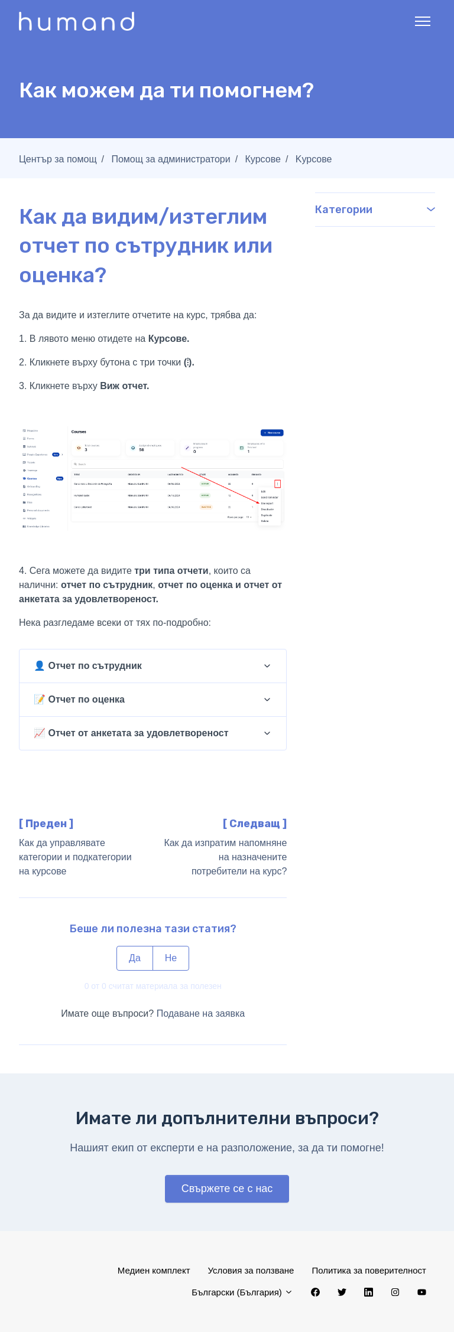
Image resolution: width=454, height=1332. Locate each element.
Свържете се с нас (227, 1188)
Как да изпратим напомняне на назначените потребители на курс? (225, 857)
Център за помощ (58, 159)
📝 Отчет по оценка (79, 699)
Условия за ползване (251, 1270)
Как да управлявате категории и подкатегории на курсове (75, 857)
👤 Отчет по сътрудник (88, 666)
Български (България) (242, 1292)
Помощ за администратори (170, 159)
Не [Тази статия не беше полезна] (171, 958)
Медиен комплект (154, 1270)
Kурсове (314, 159)
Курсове (263, 159)
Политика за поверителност (369, 1270)
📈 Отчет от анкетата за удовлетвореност (131, 733)
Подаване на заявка (201, 1013)
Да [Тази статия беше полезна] (135, 958)
